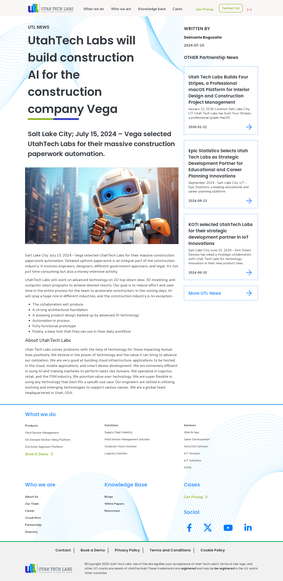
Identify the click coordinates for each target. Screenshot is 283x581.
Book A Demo (39, 454)
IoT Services (192, 453)
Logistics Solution (116, 453)
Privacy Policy (127, 550)
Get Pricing (204, 9)
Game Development (197, 439)
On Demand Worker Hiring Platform (47, 440)
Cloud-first (33, 518)
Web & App (191, 432)
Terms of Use (228, 564)
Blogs (109, 497)
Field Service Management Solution (127, 439)
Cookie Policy (213, 550)
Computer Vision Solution (121, 446)
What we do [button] (93, 8)
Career (29, 511)
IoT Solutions (192, 460)
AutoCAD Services (196, 446)
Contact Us (231, 8)
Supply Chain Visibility (118, 432)
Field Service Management (42, 433)
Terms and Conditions (170, 550)
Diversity (31, 532)
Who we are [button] (121, 8)
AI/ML (188, 468)
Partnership (33, 525)
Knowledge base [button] (152, 8)
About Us (31, 497)
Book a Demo (93, 550)
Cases (177, 8)
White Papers (114, 504)
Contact (63, 550)
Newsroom (112, 511)
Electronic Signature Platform (44, 447)
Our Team (32, 504)
